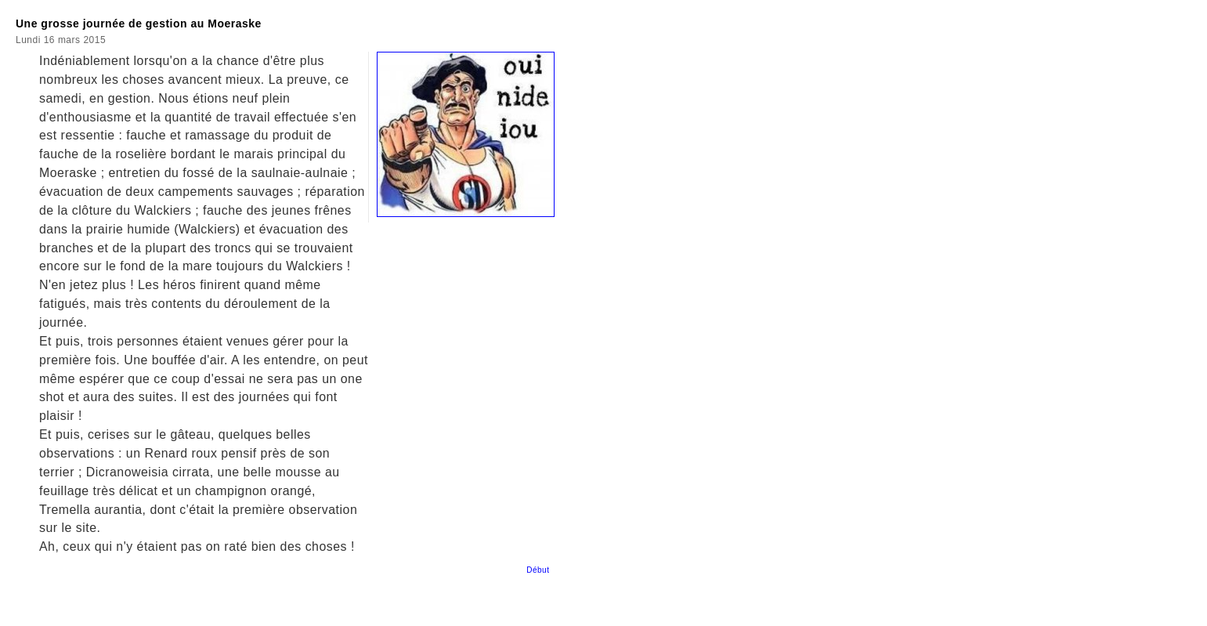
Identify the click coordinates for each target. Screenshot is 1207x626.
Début (540, 570)
